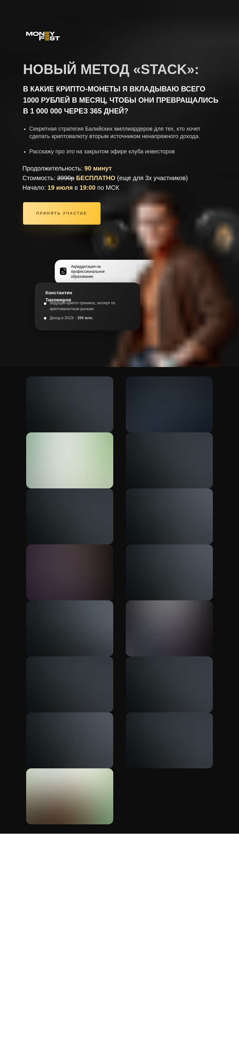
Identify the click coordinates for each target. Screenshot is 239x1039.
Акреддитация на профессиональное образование (88, 271)
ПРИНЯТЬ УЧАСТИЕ (61, 213)
